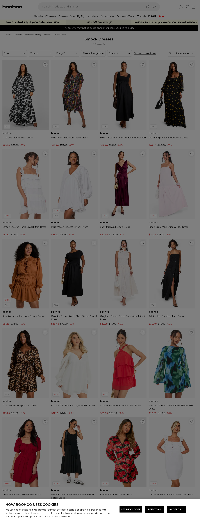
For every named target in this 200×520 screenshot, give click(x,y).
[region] (100, 509)
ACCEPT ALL (176, 509)
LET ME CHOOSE (131, 509)
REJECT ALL (155, 509)
